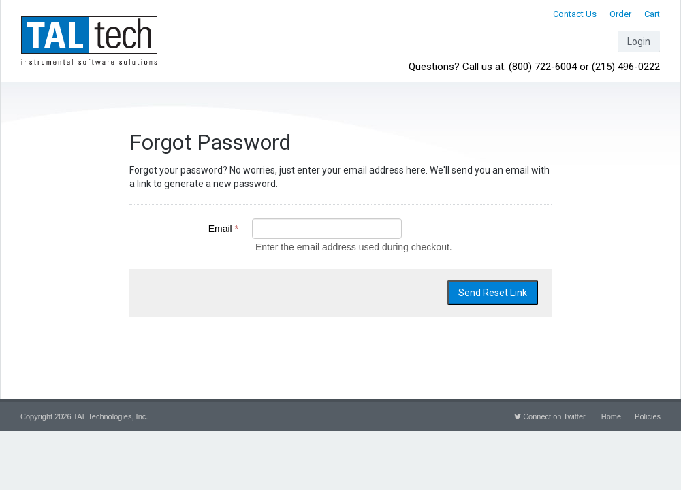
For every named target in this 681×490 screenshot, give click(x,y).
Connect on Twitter (550, 416)
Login (638, 41)
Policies (648, 416)
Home (611, 416)
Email (223, 228)
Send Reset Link (492, 292)
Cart (652, 14)
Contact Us (575, 14)
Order (620, 14)
